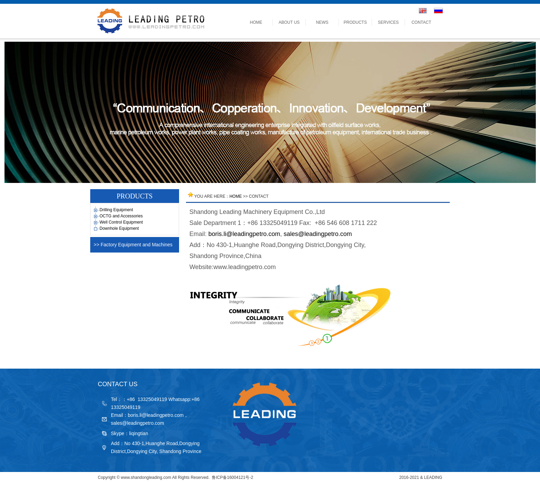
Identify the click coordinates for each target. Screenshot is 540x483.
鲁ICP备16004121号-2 (232, 477)
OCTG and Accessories (121, 216)
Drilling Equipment (116, 209)
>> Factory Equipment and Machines (133, 244)
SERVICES (388, 22)
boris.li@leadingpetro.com (244, 233)
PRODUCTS (355, 22)
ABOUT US (289, 22)
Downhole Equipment (119, 228)
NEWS (322, 22)
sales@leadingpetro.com (317, 233)
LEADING (433, 477)
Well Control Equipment (121, 222)
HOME (256, 22)
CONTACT (421, 22)
